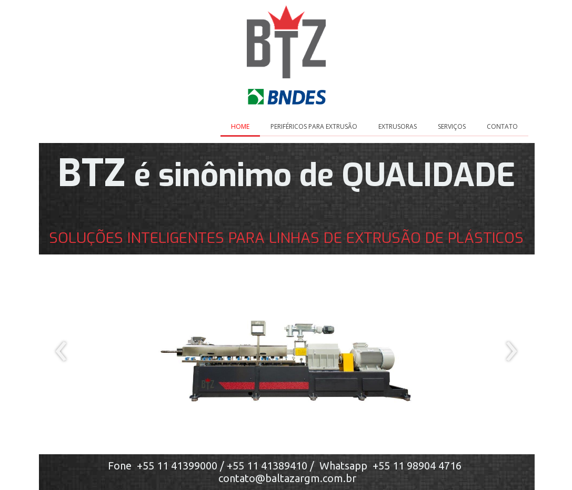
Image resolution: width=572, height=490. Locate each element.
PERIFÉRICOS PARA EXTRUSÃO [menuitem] (313, 126)
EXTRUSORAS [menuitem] (397, 126)
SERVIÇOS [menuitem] (452, 126)
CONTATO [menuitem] (502, 126)
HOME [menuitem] (240, 126)
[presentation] (61, 352)
